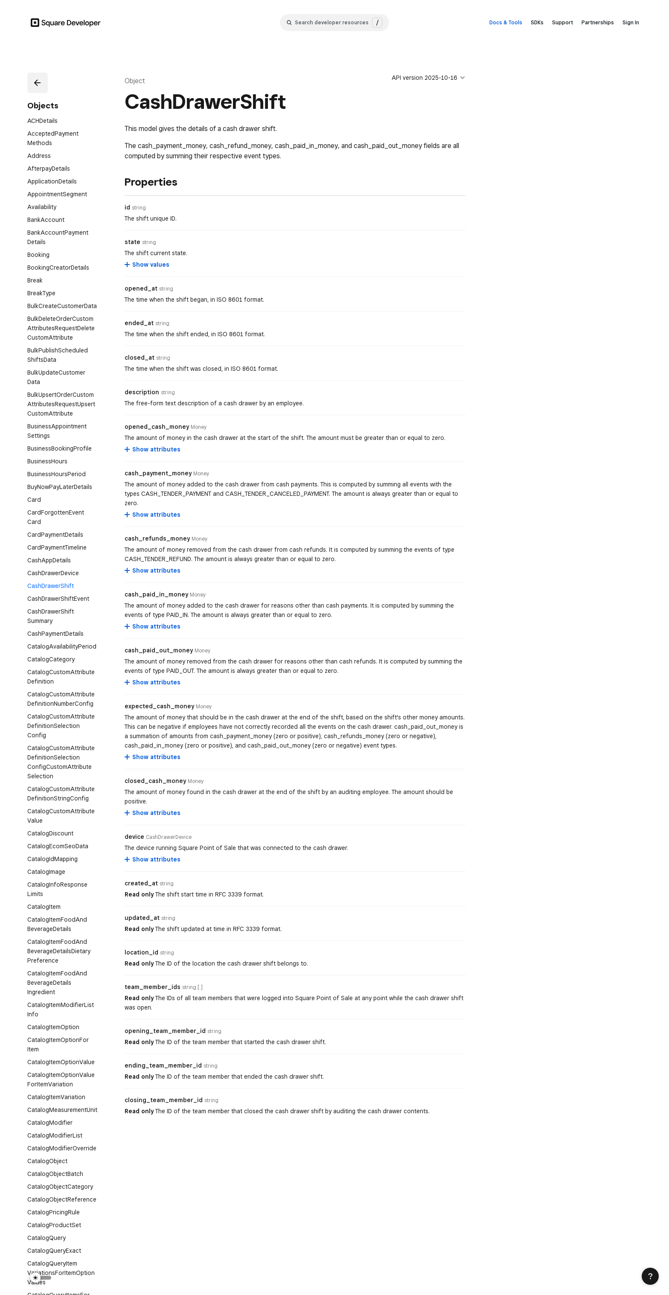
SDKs (537, 22)
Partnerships (598, 22)
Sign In (630, 22)
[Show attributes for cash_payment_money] (153, 514)
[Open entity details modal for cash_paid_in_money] (198, 595)
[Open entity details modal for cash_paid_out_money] (202, 651)
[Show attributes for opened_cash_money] (153, 449)
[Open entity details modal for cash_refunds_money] (199, 539)
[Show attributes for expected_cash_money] (153, 757)
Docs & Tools (505, 22)
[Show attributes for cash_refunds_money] (153, 570)
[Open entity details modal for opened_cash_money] (199, 427)
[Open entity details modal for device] (169, 837)
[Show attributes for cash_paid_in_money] (153, 626)
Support (562, 22)
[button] (37, 83)
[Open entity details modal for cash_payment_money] (201, 473)
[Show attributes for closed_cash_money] (153, 813)
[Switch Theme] (41, 1267)
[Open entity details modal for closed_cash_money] (196, 781)
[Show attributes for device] (153, 859)
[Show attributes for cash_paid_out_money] (153, 682)
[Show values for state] (147, 264)
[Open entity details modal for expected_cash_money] (204, 706)
